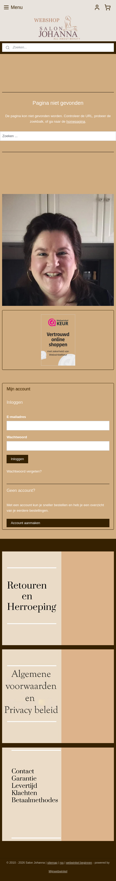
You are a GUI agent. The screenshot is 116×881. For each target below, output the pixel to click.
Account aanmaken (25, 523)
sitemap (52, 862)
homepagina (75, 121)
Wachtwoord (17, 437)
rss (62, 862)
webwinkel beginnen (79, 862)
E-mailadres (16, 417)
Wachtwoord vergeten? (24, 471)
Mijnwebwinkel (58, 871)
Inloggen (17, 459)
